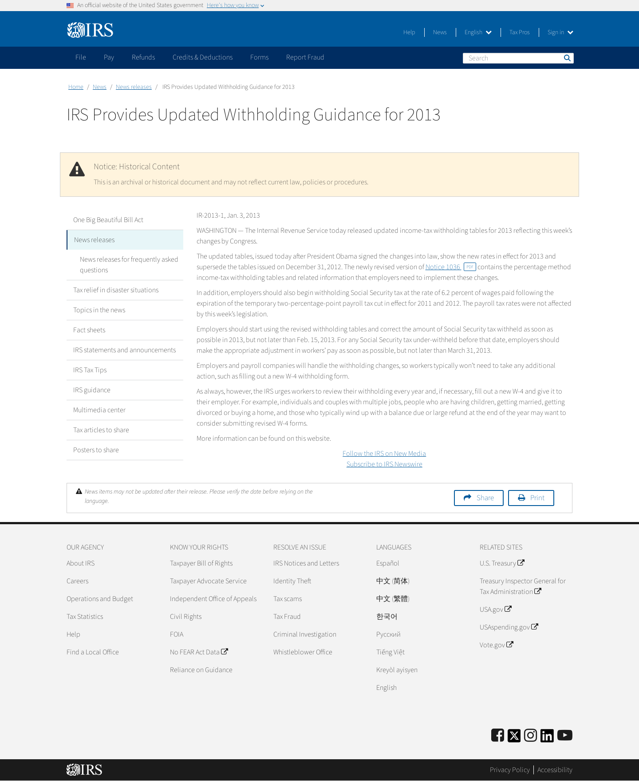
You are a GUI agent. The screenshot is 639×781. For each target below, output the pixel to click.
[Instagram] (530, 736)
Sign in (560, 32)
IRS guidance (91, 390)
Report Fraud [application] (305, 57)
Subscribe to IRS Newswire (384, 464)
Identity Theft (292, 581)
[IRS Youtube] (564, 736)
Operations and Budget (100, 599)
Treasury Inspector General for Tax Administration (523, 586)
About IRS (81, 563)
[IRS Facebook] (497, 736)
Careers (77, 581)
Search (566, 58)
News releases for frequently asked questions (129, 265)
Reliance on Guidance (201, 670)
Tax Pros (519, 32)
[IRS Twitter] (514, 738)
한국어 (387, 617)
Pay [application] (109, 57)
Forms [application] (259, 57)
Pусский (388, 634)
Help (409, 32)
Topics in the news (99, 310)
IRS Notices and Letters (306, 563)
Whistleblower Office (302, 652)
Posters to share (96, 450)
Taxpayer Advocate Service (208, 581)
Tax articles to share (101, 430)
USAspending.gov (509, 627)
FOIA (176, 634)
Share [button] (485, 498)
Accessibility (554, 769)
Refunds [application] (143, 57)
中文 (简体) (393, 581)
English (478, 32)
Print (537, 498)
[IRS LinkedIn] (547, 738)
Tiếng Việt (390, 652)
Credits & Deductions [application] (203, 57)
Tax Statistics (85, 617)
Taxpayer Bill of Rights (201, 563)
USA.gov (495, 609)
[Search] (518, 58)
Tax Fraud (287, 617)
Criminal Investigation (304, 634)
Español (387, 563)
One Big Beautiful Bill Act (108, 220)
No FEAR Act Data (199, 652)
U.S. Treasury (502, 563)
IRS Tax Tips (89, 370)
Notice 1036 (451, 267)
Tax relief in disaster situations (115, 290)
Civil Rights (185, 617)
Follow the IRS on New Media (384, 453)
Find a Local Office (93, 652)
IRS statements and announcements (124, 350)
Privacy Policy (510, 769)
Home (75, 87)
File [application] (80, 57)
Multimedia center (99, 410)
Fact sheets (89, 330)
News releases (134, 87)
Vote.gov (496, 645)
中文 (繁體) (393, 599)
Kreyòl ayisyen (397, 670)
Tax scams (287, 599)
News (440, 32)
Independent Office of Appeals (213, 599)
